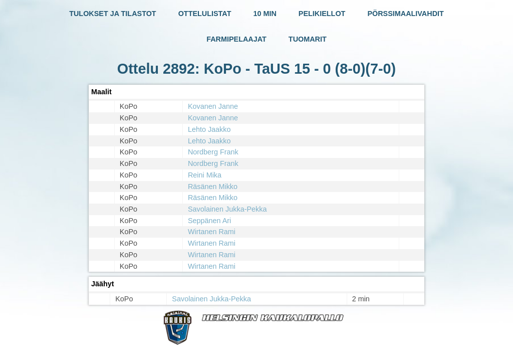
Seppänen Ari (209, 221)
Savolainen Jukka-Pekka (227, 209)
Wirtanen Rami (211, 232)
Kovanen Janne (213, 106)
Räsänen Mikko (212, 187)
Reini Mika (204, 175)
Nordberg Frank (213, 152)
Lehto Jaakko (209, 129)
